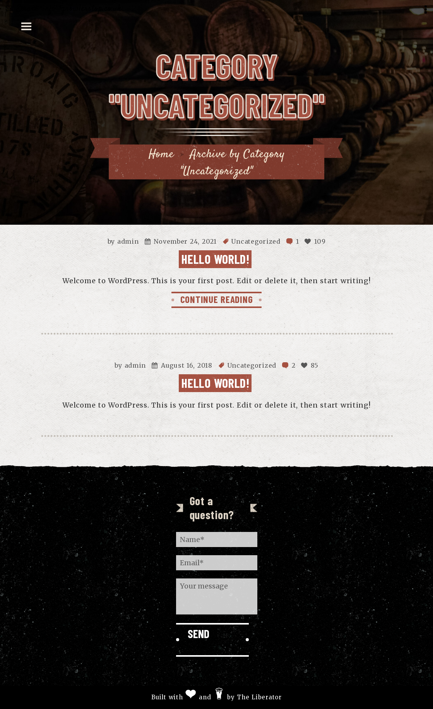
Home (161, 154)
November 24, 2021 (185, 241)
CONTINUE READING (216, 299)
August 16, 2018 (186, 365)
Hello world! (215, 258)
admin (128, 241)
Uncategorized (255, 241)
